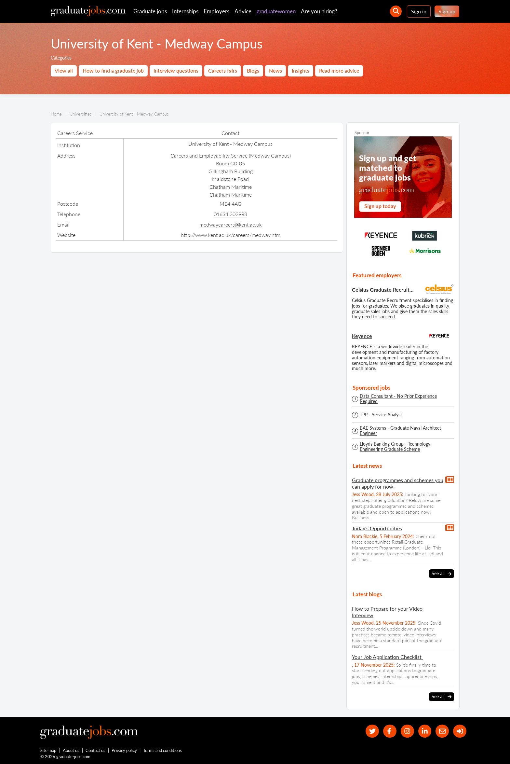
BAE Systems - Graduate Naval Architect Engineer (400, 430)
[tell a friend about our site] (442, 731)
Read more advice (339, 70)
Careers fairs (222, 70)
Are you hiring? (319, 11)
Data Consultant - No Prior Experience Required (398, 399)
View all (64, 70)
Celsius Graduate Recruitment (383, 289)
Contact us (95, 750)
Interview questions (176, 70)
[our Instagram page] (407, 731)
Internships (185, 11)
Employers (216, 11)
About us (71, 750)
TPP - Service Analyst (381, 414)
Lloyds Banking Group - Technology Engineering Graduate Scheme (395, 446)
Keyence (362, 336)
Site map (48, 750)
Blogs (253, 70)
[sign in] (459, 731)
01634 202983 (230, 214)
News (275, 70)
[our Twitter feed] (372, 731)
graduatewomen (276, 11)
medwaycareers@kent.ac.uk (230, 224)
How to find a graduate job (113, 70)
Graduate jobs (150, 11)
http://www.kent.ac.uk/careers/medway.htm (230, 235)
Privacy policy (124, 750)
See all (441, 574)
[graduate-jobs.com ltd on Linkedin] (425, 731)
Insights (300, 70)
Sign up (446, 11)
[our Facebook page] (389, 731)
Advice (243, 11)
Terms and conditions (162, 750)
